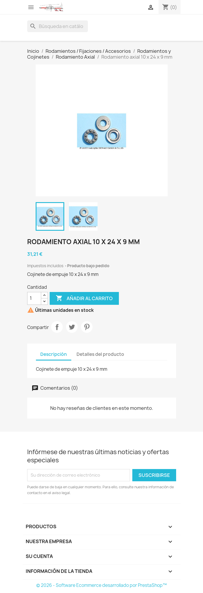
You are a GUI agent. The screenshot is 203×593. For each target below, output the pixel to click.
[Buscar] (57, 26)
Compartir (57, 327)
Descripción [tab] (53, 354)
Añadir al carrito (84, 298)
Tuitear (72, 327)
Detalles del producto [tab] (100, 354)
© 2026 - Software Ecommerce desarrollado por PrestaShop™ (101, 585)
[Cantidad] (34, 298)
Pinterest (87, 327)
